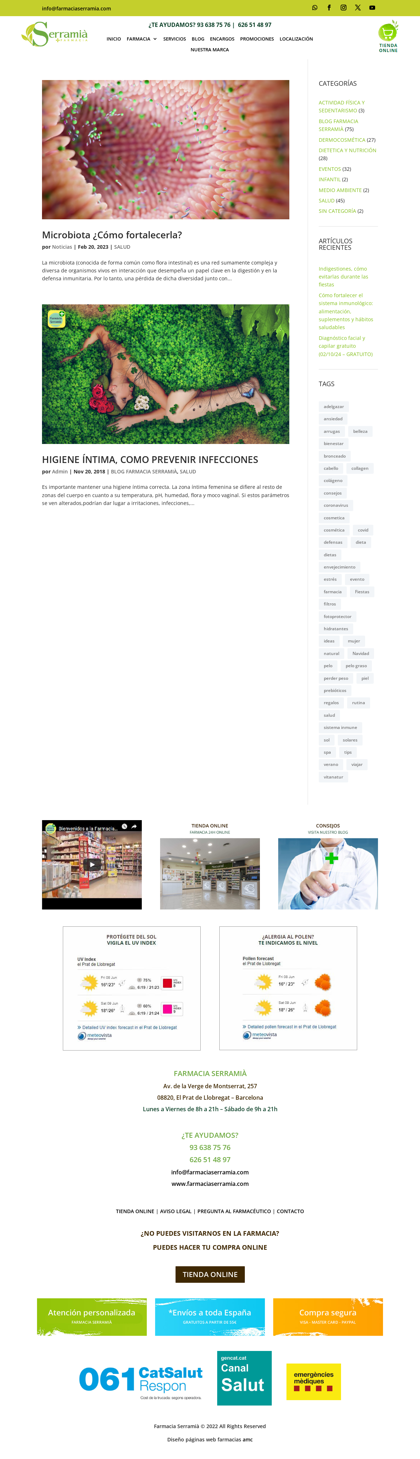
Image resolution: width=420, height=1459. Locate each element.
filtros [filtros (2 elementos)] (330, 604)
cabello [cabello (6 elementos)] (331, 468)
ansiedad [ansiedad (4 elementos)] (333, 419)
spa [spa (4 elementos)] (327, 752)
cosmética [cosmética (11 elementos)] (334, 530)
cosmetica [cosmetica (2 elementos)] (334, 518)
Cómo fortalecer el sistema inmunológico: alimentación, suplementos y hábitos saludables (346, 311)
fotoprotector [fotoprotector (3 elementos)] (337, 616)
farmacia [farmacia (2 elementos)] (333, 592)
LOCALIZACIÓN (296, 39)
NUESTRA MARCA (210, 50)
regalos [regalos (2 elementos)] (331, 703)
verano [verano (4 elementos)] (331, 764)
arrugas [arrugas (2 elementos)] (332, 431)
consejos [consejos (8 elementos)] (333, 493)
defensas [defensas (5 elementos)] (333, 542)
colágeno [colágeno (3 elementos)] (333, 480)
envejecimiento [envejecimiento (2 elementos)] (339, 567)
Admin (60, 471)
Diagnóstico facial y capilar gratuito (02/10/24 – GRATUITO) (346, 346)
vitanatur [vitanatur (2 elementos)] (333, 777)
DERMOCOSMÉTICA (342, 139)
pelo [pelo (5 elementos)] (328, 666)
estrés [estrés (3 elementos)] (330, 579)
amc (248, 1439)
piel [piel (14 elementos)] (365, 678)
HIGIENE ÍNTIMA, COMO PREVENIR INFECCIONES (150, 459)
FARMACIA (138, 39)
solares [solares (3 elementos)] (350, 740)
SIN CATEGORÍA (337, 210)
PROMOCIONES (257, 39)
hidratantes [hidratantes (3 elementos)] (336, 629)
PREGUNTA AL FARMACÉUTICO (234, 1211)
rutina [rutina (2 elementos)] (358, 703)
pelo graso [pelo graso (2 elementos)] (356, 666)
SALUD (122, 246)
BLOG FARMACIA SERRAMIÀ (144, 471)
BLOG (198, 39)
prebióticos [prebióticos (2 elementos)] (335, 690)
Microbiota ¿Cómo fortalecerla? (112, 234)
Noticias (62, 246)
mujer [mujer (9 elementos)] (354, 641)
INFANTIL (330, 179)
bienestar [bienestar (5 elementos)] (334, 443)
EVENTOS (330, 168)
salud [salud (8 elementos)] (329, 715)
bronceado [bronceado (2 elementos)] (335, 456)
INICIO (114, 39)
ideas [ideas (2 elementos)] (329, 641)
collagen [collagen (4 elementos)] (360, 468)
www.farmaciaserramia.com (210, 1184)
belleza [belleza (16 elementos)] (360, 431)
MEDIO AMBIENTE (340, 190)
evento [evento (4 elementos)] (357, 579)
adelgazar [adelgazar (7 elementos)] (334, 406)
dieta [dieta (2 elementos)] (361, 542)
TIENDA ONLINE (135, 1211)
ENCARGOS (222, 39)
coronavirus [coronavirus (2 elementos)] (336, 505)
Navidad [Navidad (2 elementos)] (361, 653)
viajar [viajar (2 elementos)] (357, 764)
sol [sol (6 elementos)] (327, 740)
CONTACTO (290, 1211)
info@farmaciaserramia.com (76, 8)
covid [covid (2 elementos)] (363, 530)
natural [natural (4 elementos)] (331, 653)
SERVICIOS (174, 39)
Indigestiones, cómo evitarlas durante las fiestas (343, 276)
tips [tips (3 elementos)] (348, 752)
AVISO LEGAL (176, 1211)
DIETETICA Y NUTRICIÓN (348, 150)
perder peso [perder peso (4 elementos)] (336, 678)
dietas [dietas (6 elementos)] (330, 555)
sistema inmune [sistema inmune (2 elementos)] (340, 727)
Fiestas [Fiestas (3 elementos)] (362, 592)
